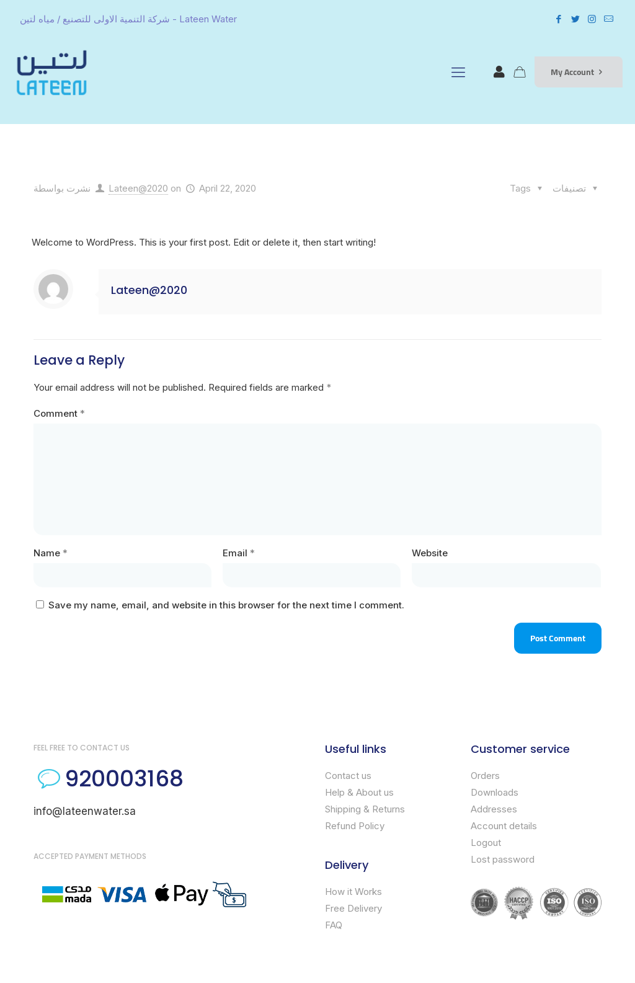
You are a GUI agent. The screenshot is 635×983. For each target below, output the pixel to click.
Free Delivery (353, 908)
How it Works (353, 891)
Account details (504, 826)
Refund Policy (354, 826)
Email (239, 553)
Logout (486, 842)
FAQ (333, 925)
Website (430, 553)
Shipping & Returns (365, 809)
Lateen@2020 (138, 188)
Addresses (494, 809)
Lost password (503, 859)
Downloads (494, 792)
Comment (59, 413)
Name (50, 553)
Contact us (348, 775)
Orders (485, 775)
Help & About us (359, 792)
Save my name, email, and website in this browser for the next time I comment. (226, 605)
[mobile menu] (458, 71)
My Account (578, 72)
